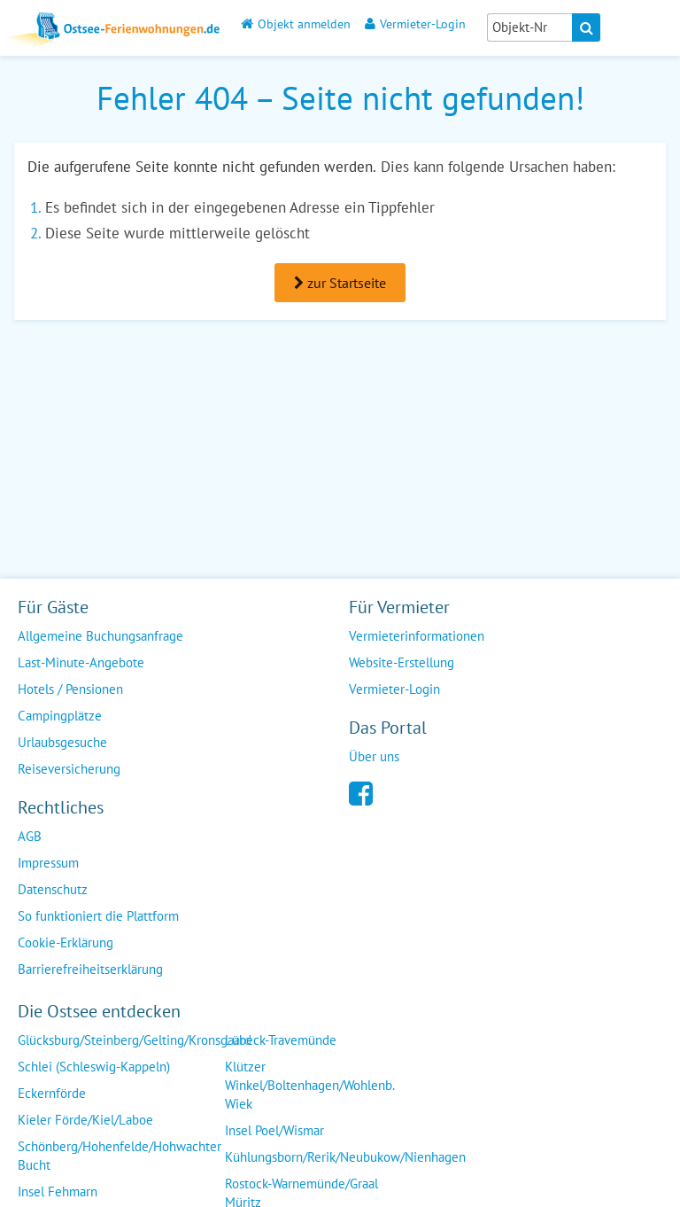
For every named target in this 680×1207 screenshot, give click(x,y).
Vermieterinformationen (416, 635)
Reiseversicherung (69, 768)
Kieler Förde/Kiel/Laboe (85, 1119)
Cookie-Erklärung (65, 942)
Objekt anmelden (296, 23)
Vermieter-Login (415, 23)
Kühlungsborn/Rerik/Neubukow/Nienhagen (345, 1157)
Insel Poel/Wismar (274, 1130)
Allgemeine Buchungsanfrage (100, 635)
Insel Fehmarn (57, 1191)
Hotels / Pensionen (70, 689)
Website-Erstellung (401, 662)
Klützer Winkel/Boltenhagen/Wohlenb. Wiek (310, 1085)
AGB (30, 836)
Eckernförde (52, 1093)
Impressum (48, 862)
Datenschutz (53, 889)
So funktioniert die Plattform (98, 915)
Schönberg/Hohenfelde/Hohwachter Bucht (119, 1155)
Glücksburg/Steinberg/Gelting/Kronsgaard (134, 1040)
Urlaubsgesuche (62, 742)
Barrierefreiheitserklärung (90, 969)
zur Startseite (340, 283)
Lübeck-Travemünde (280, 1040)
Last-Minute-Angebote (81, 662)
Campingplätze (60, 715)
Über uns (374, 756)
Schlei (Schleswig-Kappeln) (94, 1066)
